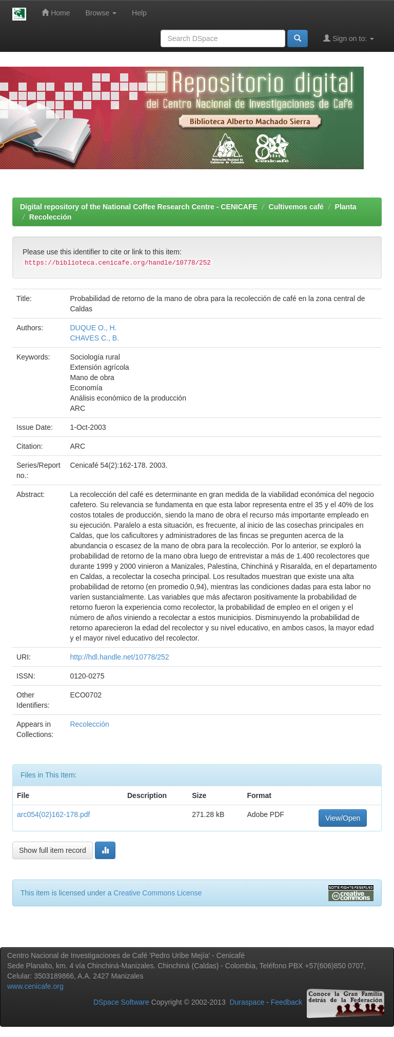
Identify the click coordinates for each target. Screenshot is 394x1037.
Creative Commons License (157, 893)
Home (56, 12)
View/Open (342, 818)
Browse (101, 13)
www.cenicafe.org (35, 986)
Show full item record (52, 850)
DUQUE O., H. (93, 328)
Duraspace (246, 1002)
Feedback (286, 1002)
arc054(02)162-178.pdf (53, 814)
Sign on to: (348, 38)
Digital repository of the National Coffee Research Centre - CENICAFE (139, 207)
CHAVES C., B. (94, 338)
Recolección (50, 217)
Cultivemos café (296, 207)
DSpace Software (121, 1002)
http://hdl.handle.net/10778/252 (119, 657)
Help (139, 13)
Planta (346, 207)
